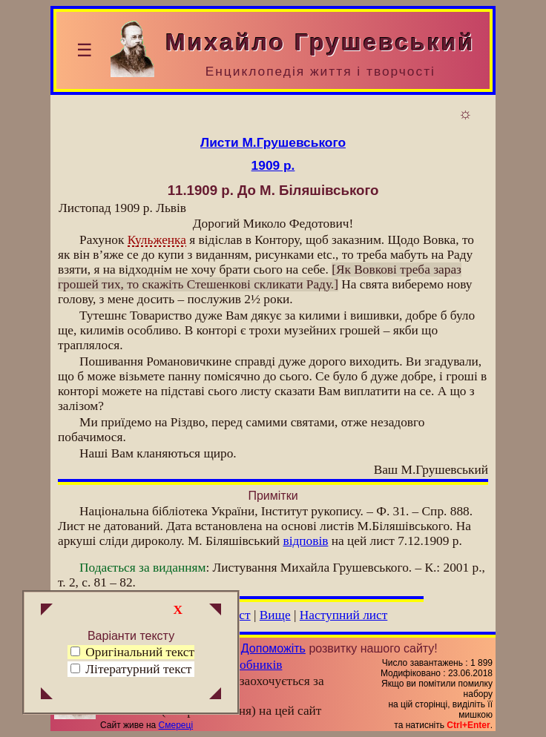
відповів (305, 541)
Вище (275, 615)
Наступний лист (344, 615)
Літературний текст (138, 669)
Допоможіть (273, 648)
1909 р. (273, 165)
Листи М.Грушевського (273, 142)
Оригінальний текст (132, 652)
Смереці (176, 725)
